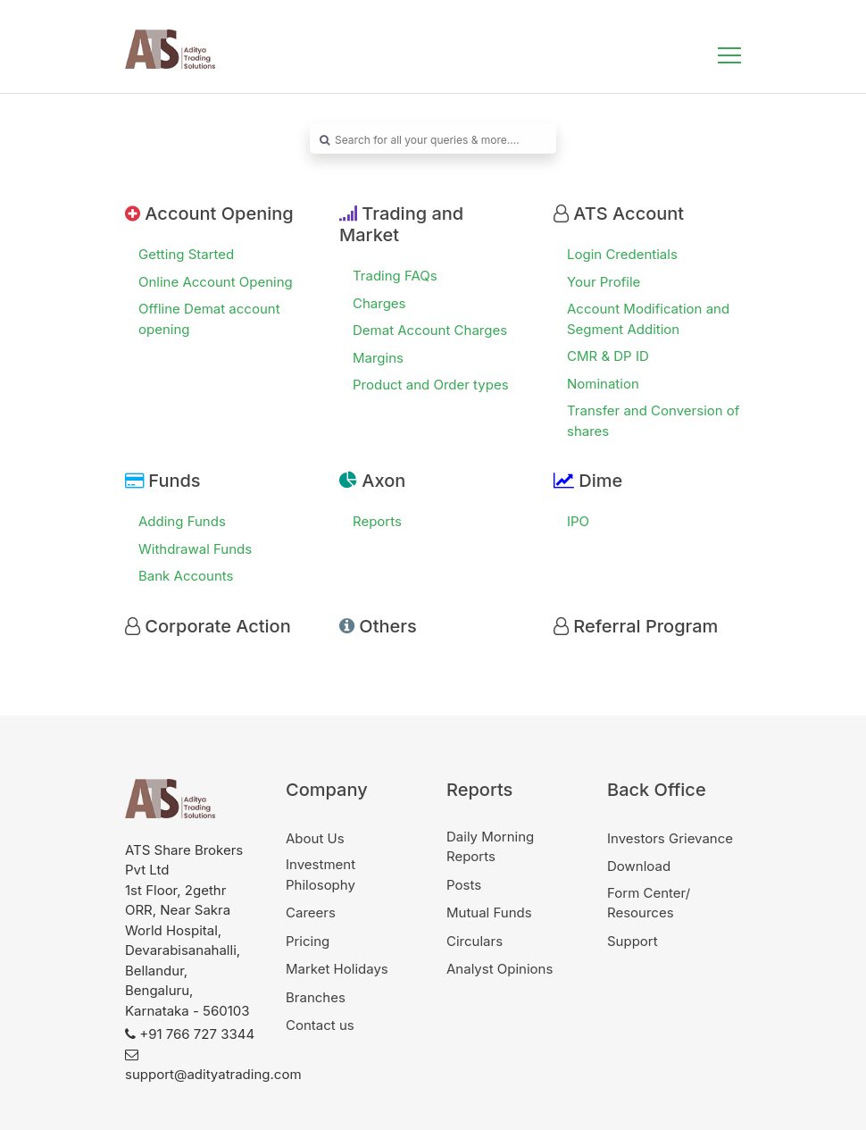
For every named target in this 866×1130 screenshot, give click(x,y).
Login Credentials (622, 254)
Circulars (474, 941)
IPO (578, 521)
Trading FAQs (395, 275)
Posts (463, 884)
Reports (377, 521)
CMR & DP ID (608, 355)
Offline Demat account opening (209, 319)
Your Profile (603, 281)
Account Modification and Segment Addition (648, 319)
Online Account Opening (215, 281)
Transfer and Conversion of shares (653, 420)
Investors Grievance (670, 838)
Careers (311, 912)
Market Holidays (337, 968)
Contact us (320, 1025)
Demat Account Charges (430, 330)
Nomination (603, 383)
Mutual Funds (489, 912)
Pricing (307, 941)
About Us (315, 838)
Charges (379, 303)
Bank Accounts (185, 575)
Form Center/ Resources (648, 903)
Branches (316, 997)
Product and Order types (431, 384)
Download (638, 866)
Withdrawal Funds (195, 548)
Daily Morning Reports (490, 847)
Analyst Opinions (499, 968)
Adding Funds (182, 521)
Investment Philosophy (320, 874)
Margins (378, 357)
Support (632, 941)
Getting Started (186, 254)
